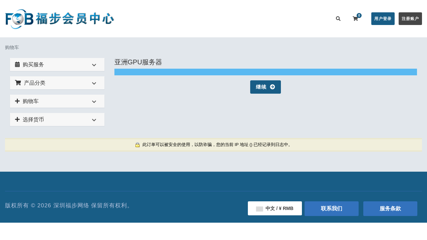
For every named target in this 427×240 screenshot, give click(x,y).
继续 (265, 87)
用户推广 (290, 18)
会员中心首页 (146, 18)
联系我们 (316, 18)
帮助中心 (236, 18)
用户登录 (383, 18)
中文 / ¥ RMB (274, 208)
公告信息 (209, 18)
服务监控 (263, 18)
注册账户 (410, 18)
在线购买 (178, 18)
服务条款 (390, 208)
